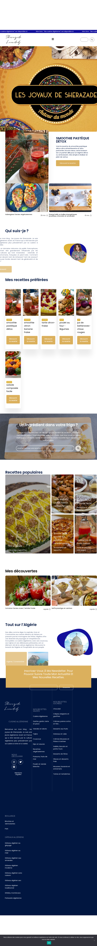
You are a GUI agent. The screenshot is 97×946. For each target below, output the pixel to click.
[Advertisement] (48, 15)
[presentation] (10, 148)
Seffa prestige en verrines (62, 608)
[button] (53, 39)
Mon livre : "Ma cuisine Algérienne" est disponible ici (58, 31)
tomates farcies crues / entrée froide (20, 608)
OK (49, 943)
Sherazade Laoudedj (14, 39)
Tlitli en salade (14, 546)
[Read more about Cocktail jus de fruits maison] (86, 534)
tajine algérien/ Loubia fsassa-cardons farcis (61, 503)
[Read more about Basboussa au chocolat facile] (86, 494)
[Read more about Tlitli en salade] (27, 514)
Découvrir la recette (68, 163)
